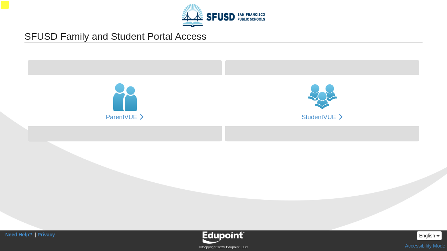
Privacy (46, 234)
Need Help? (18, 234)
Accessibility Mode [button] (425, 246)
